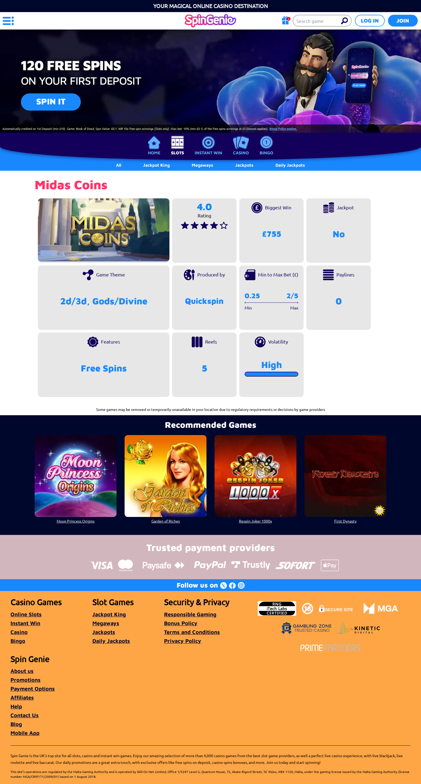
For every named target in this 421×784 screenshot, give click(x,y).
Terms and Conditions (192, 632)
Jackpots (103, 632)
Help (16, 706)
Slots (177, 152)
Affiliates (22, 697)
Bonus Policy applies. (283, 128)
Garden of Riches (165, 521)
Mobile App (24, 733)
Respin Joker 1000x (255, 521)
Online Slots (26, 614)
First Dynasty (345, 521)
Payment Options (32, 688)
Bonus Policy (180, 623)
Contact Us (24, 715)
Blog (16, 724)
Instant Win (208, 152)
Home (154, 152)
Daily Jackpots (111, 641)
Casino (241, 152)
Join (403, 20)
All (118, 165)
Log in (370, 20)
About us (22, 671)
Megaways (105, 623)
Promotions (25, 680)
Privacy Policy (182, 641)
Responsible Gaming (190, 614)
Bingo (266, 152)
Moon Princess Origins (76, 521)
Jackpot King (109, 614)
